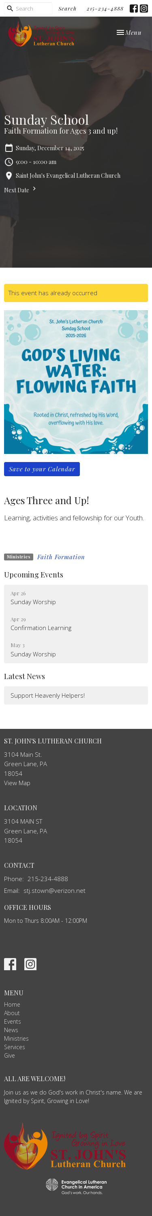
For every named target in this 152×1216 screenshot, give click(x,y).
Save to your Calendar (42, 469)
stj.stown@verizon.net (55, 890)
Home (12, 1004)
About (12, 1013)
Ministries (16, 1038)
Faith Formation (61, 557)
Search (67, 8)
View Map (17, 783)
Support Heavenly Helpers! (48, 695)
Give (9, 1055)
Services (14, 1047)
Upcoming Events (33, 574)
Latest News (24, 676)
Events (12, 1021)
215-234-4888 (105, 8)
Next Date (21, 189)
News (11, 1030)
